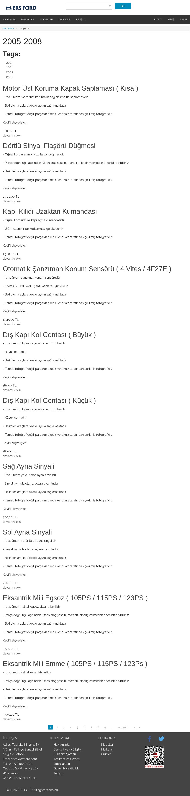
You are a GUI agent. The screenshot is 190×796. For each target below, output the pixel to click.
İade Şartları (62, 764)
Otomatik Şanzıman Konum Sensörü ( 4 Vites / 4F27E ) (87, 269)
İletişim (80, 19)
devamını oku (12, 135)
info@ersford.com (24, 759)
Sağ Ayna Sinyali (28, 466)
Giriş (171, 19)
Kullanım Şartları (65, 754)
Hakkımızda (62, 744)
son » (137, 727)
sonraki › (123, 727)
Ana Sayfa (8, 28)
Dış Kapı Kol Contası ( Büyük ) (49, 335)
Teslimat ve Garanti (67, 759)
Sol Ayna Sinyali (27, 532)
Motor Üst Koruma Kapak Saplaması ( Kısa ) (70, 88)
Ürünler (64, 19)
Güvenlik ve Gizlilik (66, 768)
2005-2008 (24, 28)
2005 (9, 62)
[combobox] (89, 6)
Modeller (46, 19)
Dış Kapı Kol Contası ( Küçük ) (49, 400)
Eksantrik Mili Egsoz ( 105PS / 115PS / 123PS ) (75, 598)
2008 (9, 77)
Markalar (27, 19)
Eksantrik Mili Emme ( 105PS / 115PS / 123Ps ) (75, 663)
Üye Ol (158, 19)
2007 (9, 72)
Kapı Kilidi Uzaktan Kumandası (50, 211)
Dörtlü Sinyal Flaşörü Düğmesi (49, 146)
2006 (9, 67)
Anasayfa (9, 19)
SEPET (183, 19)
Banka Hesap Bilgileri (68, 749)
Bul (123, 6)
